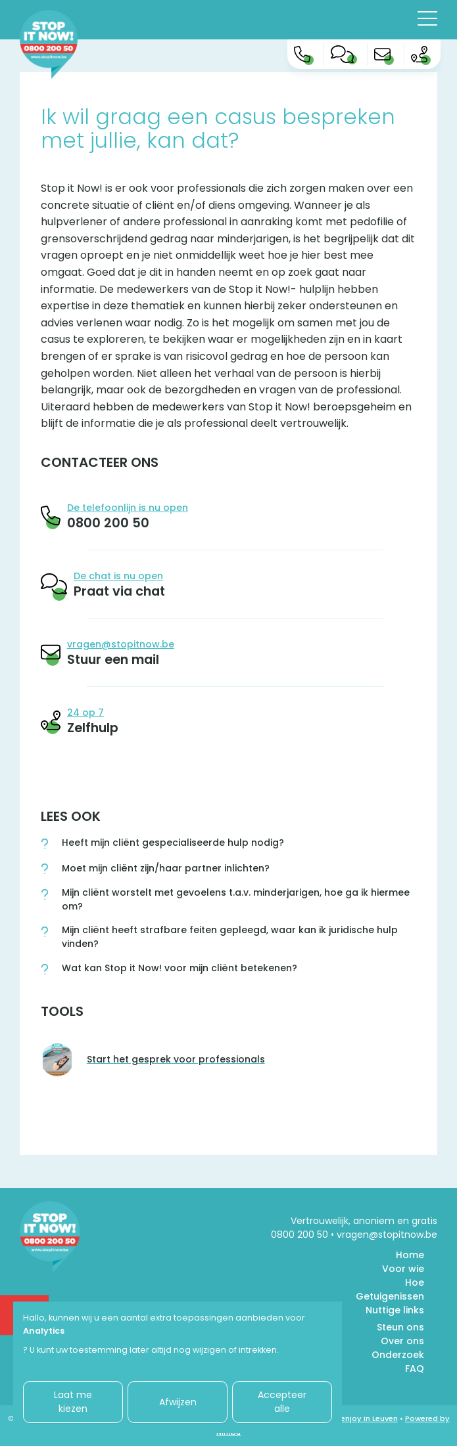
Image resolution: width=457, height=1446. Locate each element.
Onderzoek (398, 1354)
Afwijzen (178, 1402)
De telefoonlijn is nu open (127, 507)
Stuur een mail (113, 659)
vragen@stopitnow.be (120, 644)
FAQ (414, 1368)
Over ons (402, 1340)
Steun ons (400, 1327)
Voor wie (403, 1268)
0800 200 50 (108, 523)
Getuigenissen (390, 1296)
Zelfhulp (92, 727)
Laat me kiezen (73, 1401)
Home (410, 1254)
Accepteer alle (282, 1401)
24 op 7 (85, 712)
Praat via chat (119, 591)
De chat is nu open (118, 575)
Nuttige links (395, 1310)
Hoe (414, 1282)
